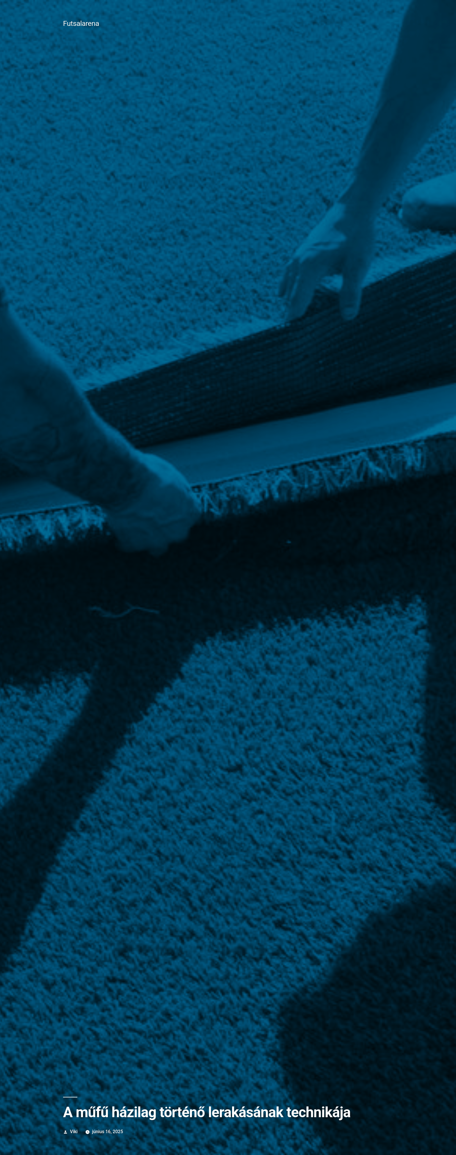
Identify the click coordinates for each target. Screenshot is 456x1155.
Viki (74, 1131)
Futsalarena (81, 23)
